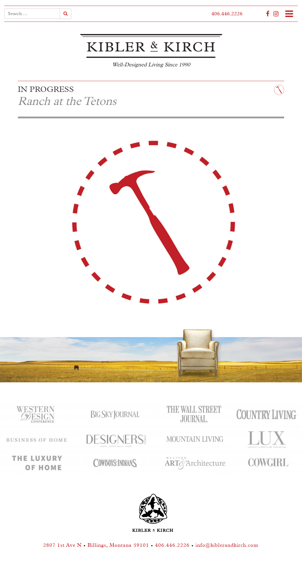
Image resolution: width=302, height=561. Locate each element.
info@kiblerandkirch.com (226, 545)
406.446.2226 (227, 13)
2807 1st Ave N (62, 545)
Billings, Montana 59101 (118, 545)
